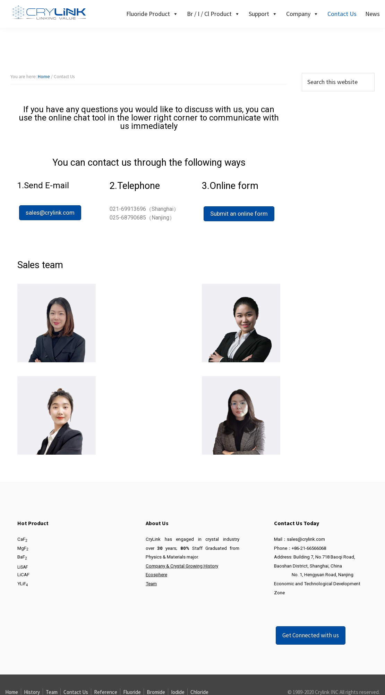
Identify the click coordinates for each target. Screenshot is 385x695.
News (372, 14)
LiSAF (22, 567)
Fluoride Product (152, 14)
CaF (22, 539)
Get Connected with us (310, 635)
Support (263, 14)
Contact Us (342, 14)
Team (151, 583)
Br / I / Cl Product (213, 14)
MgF (22, 548)
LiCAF (23, 574)
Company (302, 14)
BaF (22, 557)
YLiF (22, 583)
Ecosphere (156, 574)
